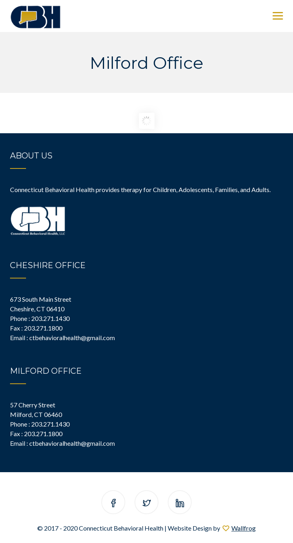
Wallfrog (243, 528)
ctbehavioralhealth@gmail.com (72, 337)
